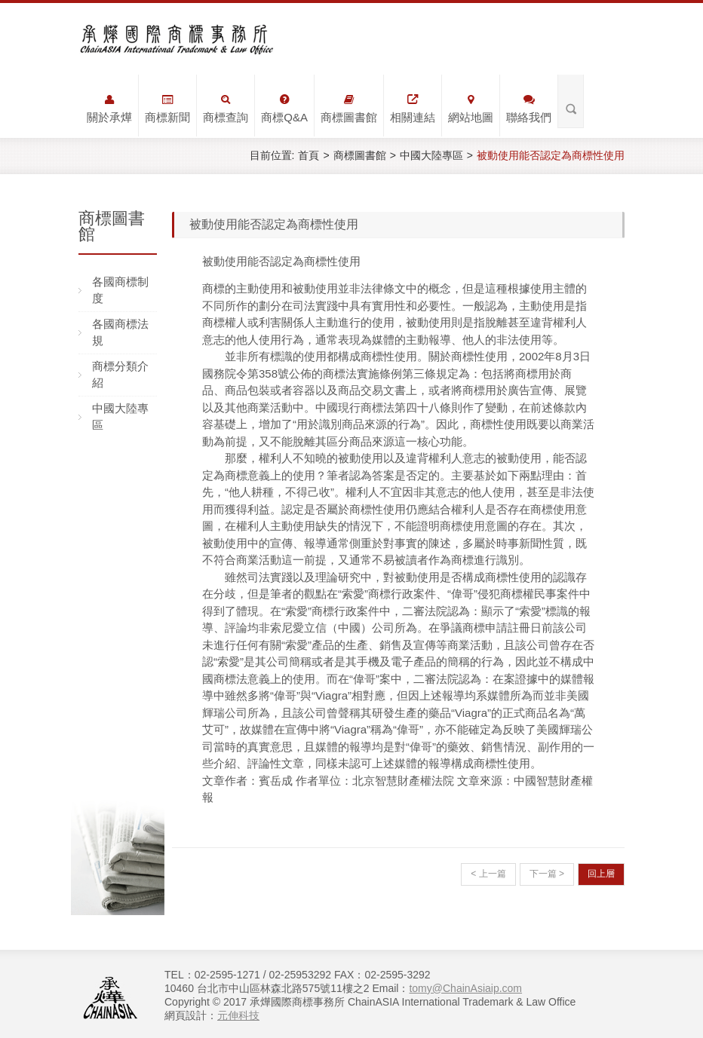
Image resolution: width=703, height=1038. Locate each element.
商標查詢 (225, 108)
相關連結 (412, 108)
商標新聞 (167, 108)
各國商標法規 (120, 332)
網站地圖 (470, 108)
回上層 (601, 873)
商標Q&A (284, 108)
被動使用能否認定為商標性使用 (551, 155)
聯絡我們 (528, 108)
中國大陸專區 (431, 155)
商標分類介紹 (120, 375)
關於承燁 (109, 108)
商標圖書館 (349, 108)
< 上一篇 (488, 873)
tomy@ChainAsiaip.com (465, 988)
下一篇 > (547, 873)
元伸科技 (238, 1015)
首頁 (308, 155)
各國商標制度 (120, 290)
